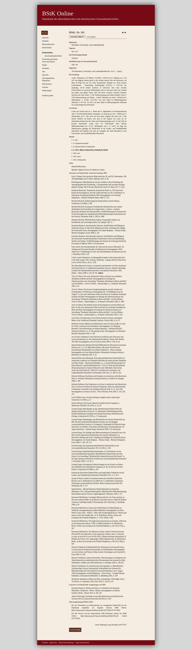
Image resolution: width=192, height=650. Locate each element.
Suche (44, 33)
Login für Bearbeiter (82, 643)
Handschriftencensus (79, 166)
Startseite (45, 38)
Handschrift (77, 37)
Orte (43, 72)
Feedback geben (47, 95)
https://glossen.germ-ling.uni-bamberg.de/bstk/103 (89, 610)
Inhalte (44, 65)
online (100, 273)
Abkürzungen (46, 90)
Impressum (53, 643)
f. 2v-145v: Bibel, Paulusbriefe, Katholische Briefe (90, 150)
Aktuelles (45, 41)
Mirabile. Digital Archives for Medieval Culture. (88, 170)
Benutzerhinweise (48, 44)
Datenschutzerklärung (66, 643)
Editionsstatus (47, 84)
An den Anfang (75, 630)
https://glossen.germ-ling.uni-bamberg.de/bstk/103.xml (99, 616)
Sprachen (45, 75)
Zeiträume (45, 68)
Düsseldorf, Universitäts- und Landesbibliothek (88, 45)
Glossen (91, 37)
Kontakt (45, 643)
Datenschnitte (47, 48)
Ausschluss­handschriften (53, 56)
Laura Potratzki (112, 625)
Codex (119, 71)
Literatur (45, 87)
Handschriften (47, 53)
